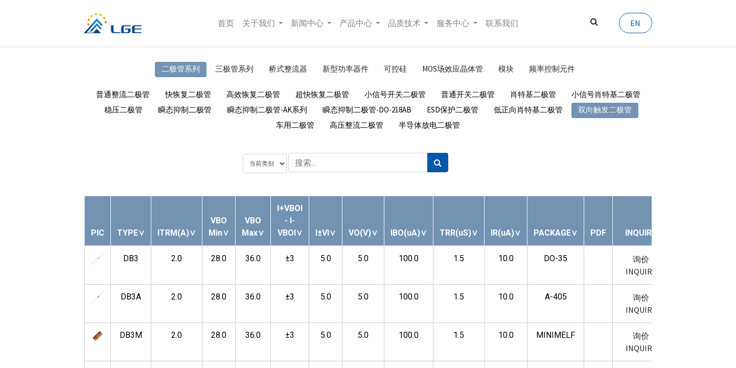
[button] (131, 233)
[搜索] (437, 162)
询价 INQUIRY (641, 265)
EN (635, 23)
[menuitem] (226, 23)
